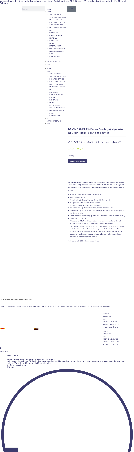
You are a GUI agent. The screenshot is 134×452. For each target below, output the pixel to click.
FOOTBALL (53, 38)
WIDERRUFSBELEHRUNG (111, 274)
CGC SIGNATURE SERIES (57, 49)
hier (95, 237)
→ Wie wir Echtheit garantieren (97, 176)
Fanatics (100, 234)
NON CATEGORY (55, 56)
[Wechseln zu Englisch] (96, 8)
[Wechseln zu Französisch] (100, 8)
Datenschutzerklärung (110, 277)
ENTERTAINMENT (55, 46)
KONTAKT (106, 264)
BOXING (52, 43)
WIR (48, 59)
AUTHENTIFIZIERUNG (54, 62)
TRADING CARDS (55, 14)
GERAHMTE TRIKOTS (56, 35)
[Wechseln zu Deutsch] (92, 8)
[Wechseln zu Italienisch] (104, 8)
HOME (49, 9)
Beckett (114, 231)
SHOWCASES (53, 33)
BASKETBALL (53, 41)
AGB (104, 269)
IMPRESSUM (107, 266)
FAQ (48, 64)
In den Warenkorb (77, 161)
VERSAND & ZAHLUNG (110, 272)
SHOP (49, 12)
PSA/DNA (90, 234)
